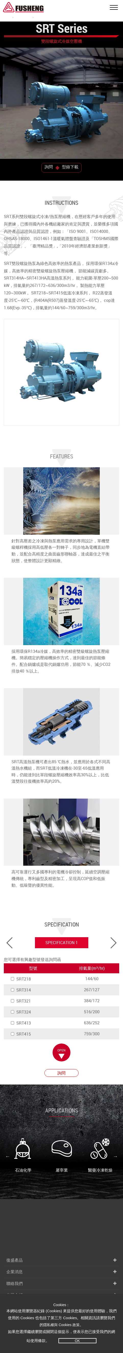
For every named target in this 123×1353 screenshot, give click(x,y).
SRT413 (20, 1023)
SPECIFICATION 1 (61, 942)
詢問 (49, 167)
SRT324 (20, 1012)
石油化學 (23, 1155)
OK (77, 1341)
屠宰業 (62, 1155)
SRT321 (20, 1001)
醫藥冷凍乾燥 (100, 1155)
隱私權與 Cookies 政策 (61, 1325)
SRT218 (20, 979)
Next (115, 1156)
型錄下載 (70, 167)
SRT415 (20, 1034)
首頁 (7, 17)
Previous (7, 1156)
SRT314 (20, 990)
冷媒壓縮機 (22, 17)
